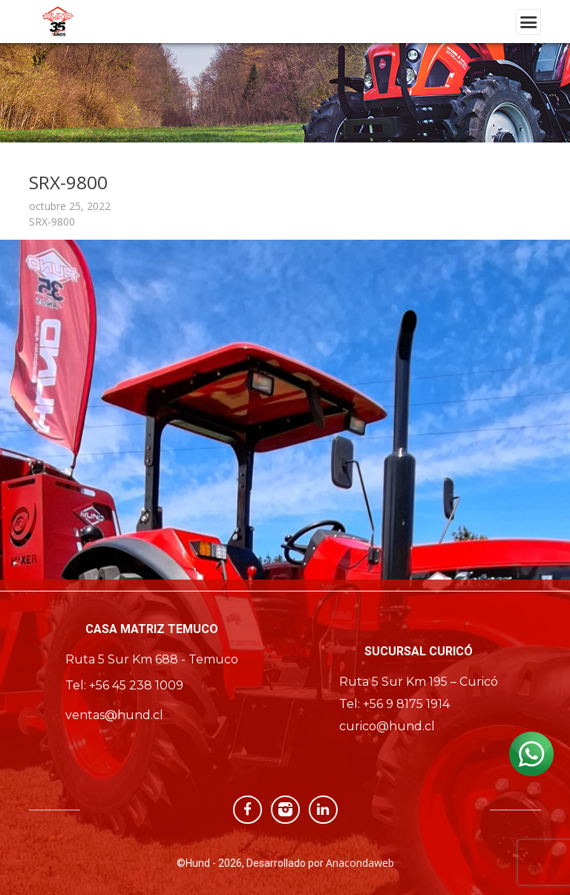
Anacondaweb (360, 863)
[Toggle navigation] (528, 22)
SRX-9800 (52, 221)
